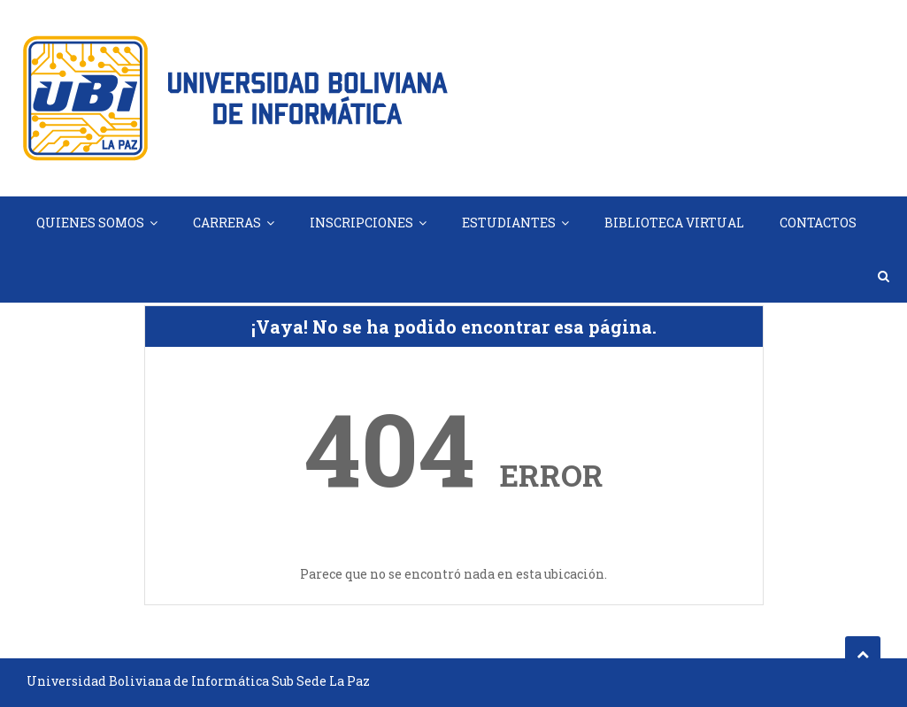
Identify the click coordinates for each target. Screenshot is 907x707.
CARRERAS (227, 222)
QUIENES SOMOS (90, 222)
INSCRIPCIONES (361, 222)
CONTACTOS (818, 222)
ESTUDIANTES (509, 222)
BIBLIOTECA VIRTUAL (674, 222)
